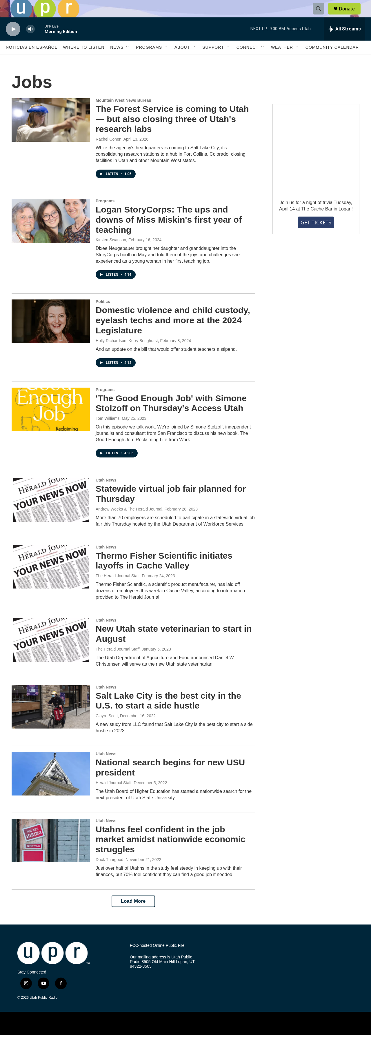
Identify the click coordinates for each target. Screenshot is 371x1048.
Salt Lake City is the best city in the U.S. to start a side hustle (168, 714)
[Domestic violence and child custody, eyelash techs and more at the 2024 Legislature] (51, 334)
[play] (13, 42)
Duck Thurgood (109, 872)
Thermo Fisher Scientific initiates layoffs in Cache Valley (164, 574)
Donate (350, 15)
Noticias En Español (31, 60)
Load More (133, 914)
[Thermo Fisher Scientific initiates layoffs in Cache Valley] (51, 580)
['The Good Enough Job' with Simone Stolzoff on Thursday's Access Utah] (51, 422)
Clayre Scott (107, 728)
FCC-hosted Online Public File (157, 958)
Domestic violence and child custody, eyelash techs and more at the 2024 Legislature (173, 333)
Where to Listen (83, 60)
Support (213, 60)
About (182, 60)
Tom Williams (107, 431)
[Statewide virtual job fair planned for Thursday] (51, 513)
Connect (248, 60)
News (116, 60)
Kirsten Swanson (111, 252)
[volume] (30, 42)
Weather (282, 60)
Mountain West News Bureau (123, 113)
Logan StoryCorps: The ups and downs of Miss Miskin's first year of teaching (169, 233)
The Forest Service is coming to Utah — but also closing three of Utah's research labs (172, 132)
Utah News (106, 493)
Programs (149, 60)
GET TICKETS (316, 235)
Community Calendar (332, 60)
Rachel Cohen (108, 152)
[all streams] (344, 42)
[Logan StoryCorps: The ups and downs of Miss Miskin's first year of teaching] (51, 233)
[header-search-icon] (321, 15)
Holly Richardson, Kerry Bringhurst (127, 353)
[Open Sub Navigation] (128, 60)
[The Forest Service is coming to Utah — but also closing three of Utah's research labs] (51, 133)
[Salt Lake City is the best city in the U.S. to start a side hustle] (51, 720)
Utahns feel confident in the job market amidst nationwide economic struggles (170, 852)
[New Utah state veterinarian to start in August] (51, 653)
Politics (103, 314)
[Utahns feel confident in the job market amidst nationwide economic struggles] (51, 853)
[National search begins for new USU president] (51, 786)
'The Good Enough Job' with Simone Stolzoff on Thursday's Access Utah (171, 416)
